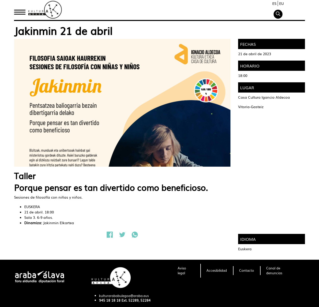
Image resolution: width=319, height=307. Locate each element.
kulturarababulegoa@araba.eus (124, 295)
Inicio (19, 11)
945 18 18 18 (109, 300)
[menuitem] (186, 271)
